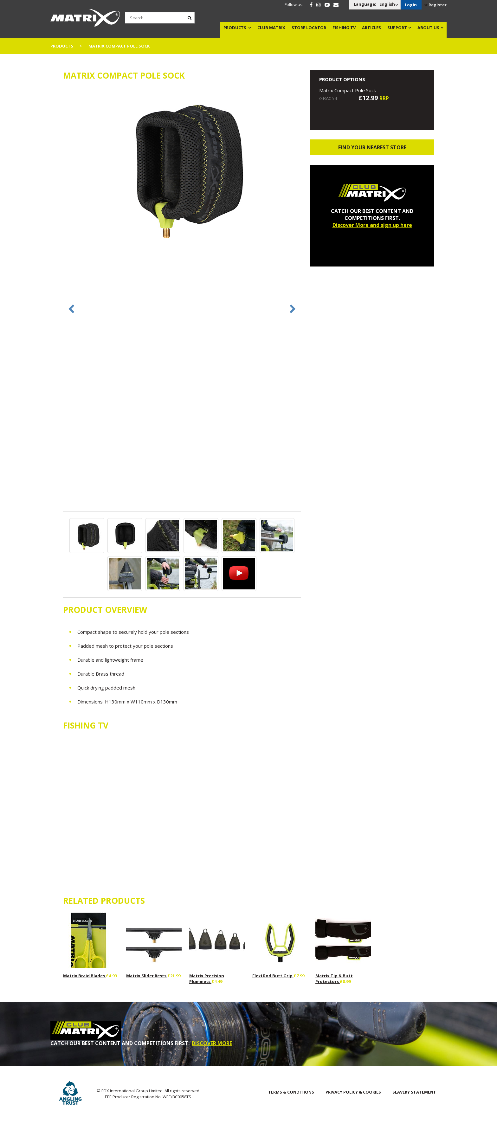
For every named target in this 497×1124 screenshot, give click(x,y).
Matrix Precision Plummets (206, 978)
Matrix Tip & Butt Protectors (334, 978)
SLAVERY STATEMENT (414, 1092)
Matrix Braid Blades (84, 976)
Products (234, 27)
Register (438, 5)
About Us (428, 27)
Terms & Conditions (291, 1092)
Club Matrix (271, 27)
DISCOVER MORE (212, 1043)
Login (411, 5)
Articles (371, 27)
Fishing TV (344, 27)
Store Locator (309, 27)
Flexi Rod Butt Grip (273, 976)
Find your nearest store (372, 147)
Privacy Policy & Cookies (353, 1092)
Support (397, 27)
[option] (182, 167)
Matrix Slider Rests (146, 976)
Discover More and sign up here (372, 225)
